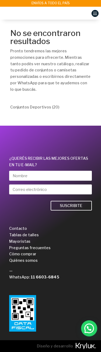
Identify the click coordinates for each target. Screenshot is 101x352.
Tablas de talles (24, 235)
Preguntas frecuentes (30, 247)
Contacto (18, 228)
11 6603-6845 (45, 277)
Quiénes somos (23, 260)
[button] (89, 328)
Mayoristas (19, 241)
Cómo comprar (22, 254)
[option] (50, 3)
